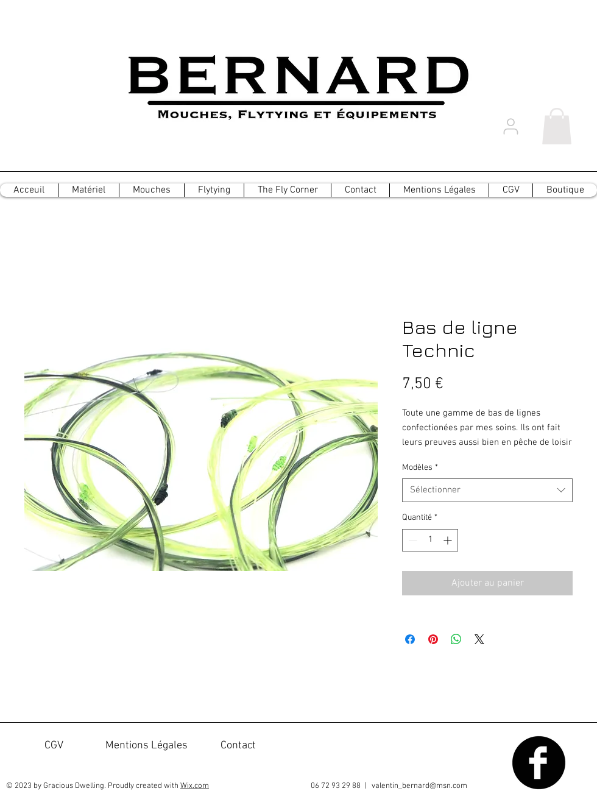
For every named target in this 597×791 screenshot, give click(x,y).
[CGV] (54, 746)
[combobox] (487, 490)
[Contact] (238, 746)
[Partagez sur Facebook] (410, 639)
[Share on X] (479, 639)
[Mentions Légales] (146, 746)
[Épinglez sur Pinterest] (433, 639)
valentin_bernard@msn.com (419, 786)
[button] (557, 126)
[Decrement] (411, 540)
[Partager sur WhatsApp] (456, 639)
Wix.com (194, 786)
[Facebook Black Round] (539, 763)
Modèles (420, 468)
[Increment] (448, 540)
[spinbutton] (430, 540)
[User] (510, 126)
